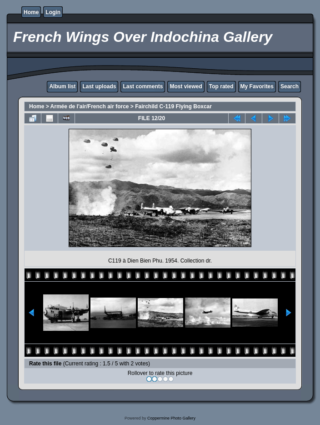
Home (31, 12)
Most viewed (186, 86)
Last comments (143, 86)
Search (289, 86)
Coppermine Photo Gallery (171, 418)
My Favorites (257, 86)
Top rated (221, 86)
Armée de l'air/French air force (89, 106)
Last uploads (99, 86)
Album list (62, 86)
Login (52, 12)
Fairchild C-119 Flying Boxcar (173, 106)
